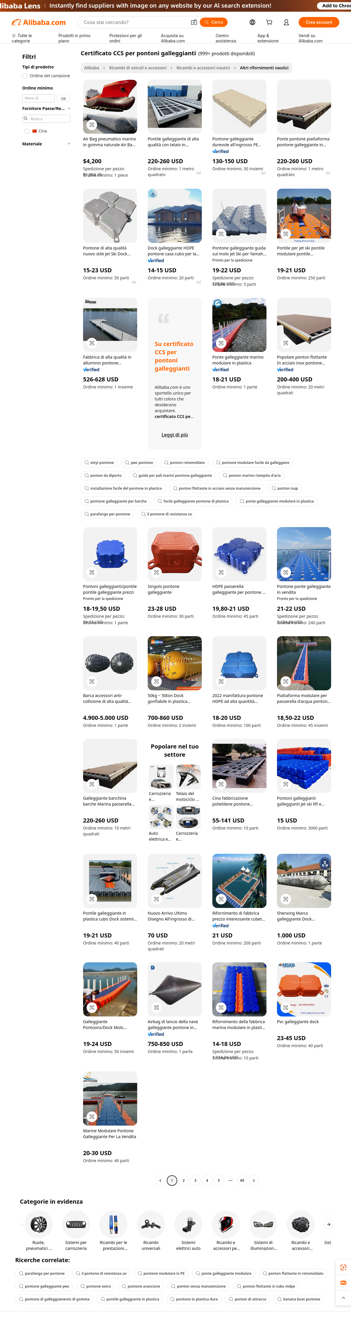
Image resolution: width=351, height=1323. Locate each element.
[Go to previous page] (160, 1180)
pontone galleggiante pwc (44, 1286)
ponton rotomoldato (184, 462)
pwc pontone (139, 462)
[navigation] (44, 617)
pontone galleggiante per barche (116, 501)
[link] (343, 1267)
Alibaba (91, 67)
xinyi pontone (99, 462)
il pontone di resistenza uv (166, 514)
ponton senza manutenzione (198, 1286)
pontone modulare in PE (161, 1273)
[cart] (270, 22)
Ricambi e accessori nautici (203, 67)
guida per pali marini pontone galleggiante (172, 475)
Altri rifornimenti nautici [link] (264, 67)
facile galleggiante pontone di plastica (193, 501)
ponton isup (285, 488)
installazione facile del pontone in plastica (123, 488)
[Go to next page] (254, 1180)
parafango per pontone (107, 514)
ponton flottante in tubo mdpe (266, 1286)
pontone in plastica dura (194, 1299)
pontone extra (95, 1286)
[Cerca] (214, 22)
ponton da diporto (103, 475)
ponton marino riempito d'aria (252, 475)
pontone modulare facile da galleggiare (252, 462)
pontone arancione (141, 1286)
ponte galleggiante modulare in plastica (277, 501)
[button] (193, 22)
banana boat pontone (298, 1299)
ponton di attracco (247, 1299)
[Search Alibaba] (135, 22)
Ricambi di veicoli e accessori (137, 67)
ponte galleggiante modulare (224, 1273)
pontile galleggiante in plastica (130, 1299)
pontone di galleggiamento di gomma (54, 1299)
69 (242, 1180)
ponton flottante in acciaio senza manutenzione (217, 488)
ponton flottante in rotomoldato (293, 1273)
